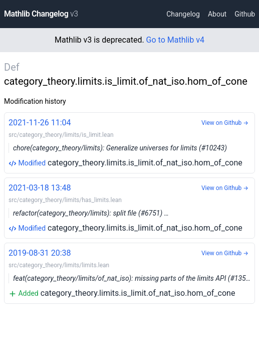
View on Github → (224, 122)
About (217, 14)
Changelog (183, 14)
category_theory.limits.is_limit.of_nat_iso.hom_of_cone (129, 142)
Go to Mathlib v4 (175, 40)
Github (244, 14)
